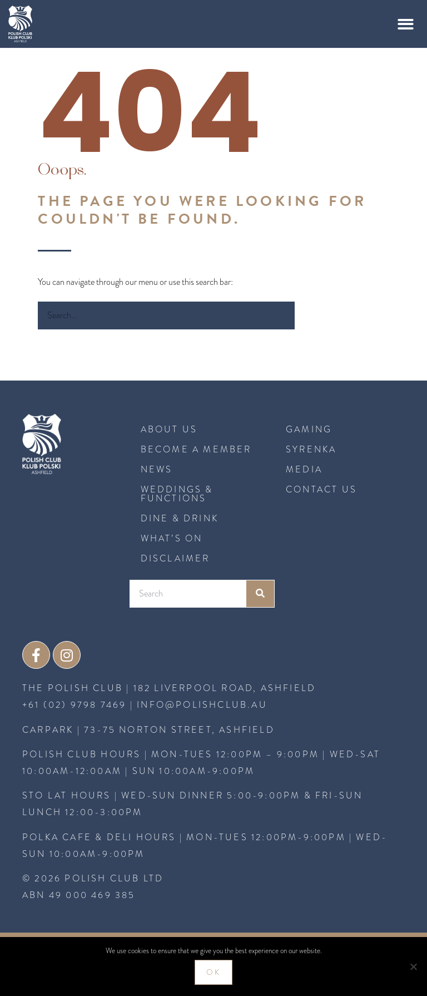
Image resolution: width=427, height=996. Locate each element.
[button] (406, 24)
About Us (169, 429)
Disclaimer (175, 558)
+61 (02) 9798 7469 (74, 705)
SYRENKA (311, 449)
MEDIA (304, 469)
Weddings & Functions (177, 494)
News (157, 469)
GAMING (309, 429)
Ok (213, 972)
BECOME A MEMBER (196, 449)
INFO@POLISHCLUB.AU (202, 705)
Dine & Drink (180, 518)
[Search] (308, 315)
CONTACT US (321, 489)
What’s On (172, 538)
